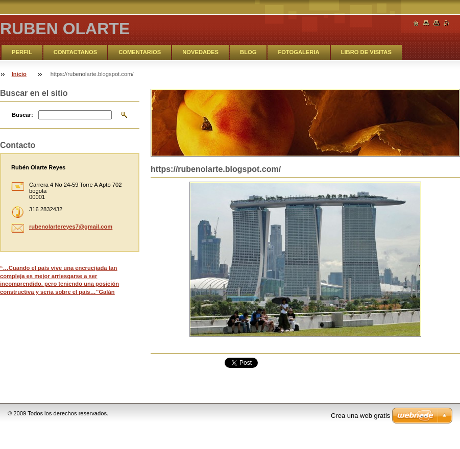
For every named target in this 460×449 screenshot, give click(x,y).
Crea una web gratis (360, 415)
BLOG (248, 52)
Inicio (19, 74)
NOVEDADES (200, 52)
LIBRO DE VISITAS (366, 52)
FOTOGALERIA (298, 52)
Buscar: (22, 115)
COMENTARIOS (139, 52)
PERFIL (22, 52)
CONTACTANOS (75, 52)
